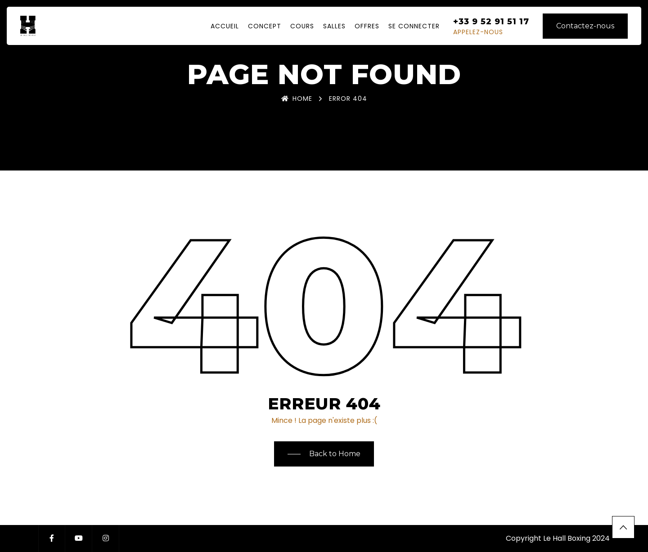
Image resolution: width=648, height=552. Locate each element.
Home (296, 98)
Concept (264, 26)
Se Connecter (414, 26)
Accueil (225, 26)
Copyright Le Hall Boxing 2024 (558, 538)
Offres (367, 26)
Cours (302, 26)
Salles (334, 26)
